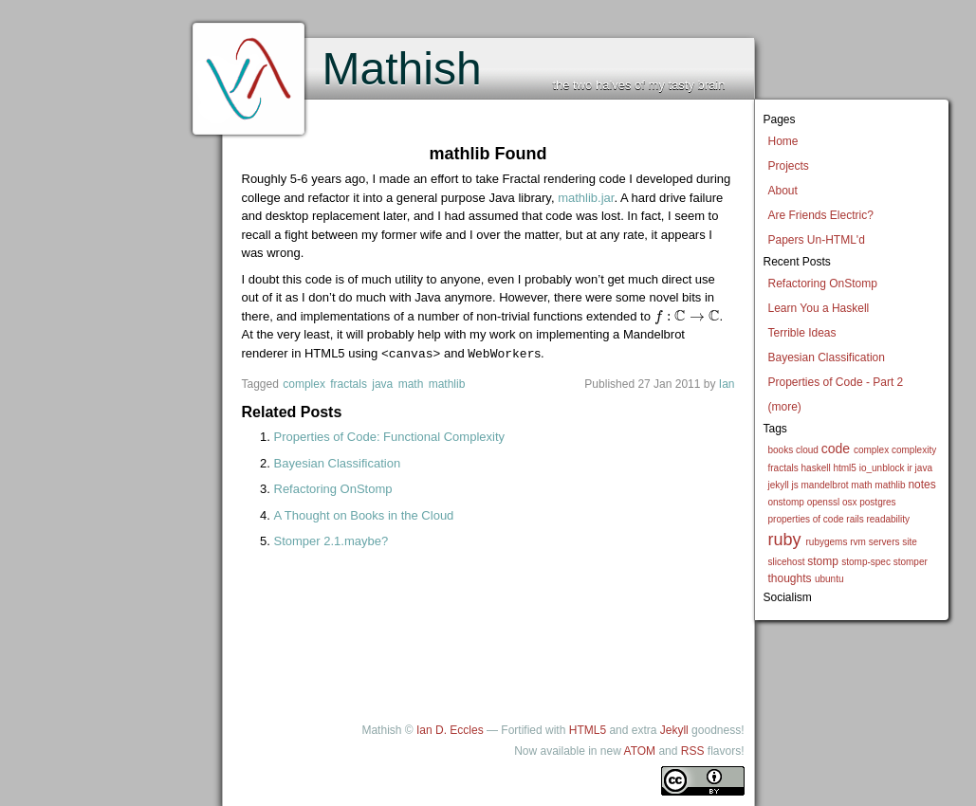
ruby (784, 539)
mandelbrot (825, 485)
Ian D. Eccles (450, 729)
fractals (783, 468)
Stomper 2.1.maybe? (331, 540)
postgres (877, 502)
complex (871, 450)
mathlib (890, 485)
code (835, 448)
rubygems (827, 542)
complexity (914, 450)
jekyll (778, 485)
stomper (910, 562)
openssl (823, 502)
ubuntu (829, 579)
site (909, 542)
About (783, 190)
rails (854, 519)
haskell (816, 468)
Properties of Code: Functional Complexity (390, 436)
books (781, 450)
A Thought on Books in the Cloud (364, 514)
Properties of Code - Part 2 (836, 382)
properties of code (806, 519)
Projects (788, 166)
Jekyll (674, 729)
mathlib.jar (586, 198)
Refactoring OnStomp (822, 283)
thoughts (790, 578)
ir (909, 468)
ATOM (640, 750)
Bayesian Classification (826, 357)
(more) (784, 406)
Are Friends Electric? (821, 215)
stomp (822, 561)
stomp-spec (866, 562)
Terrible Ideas (802, 332)
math (861, 485)
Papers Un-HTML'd (816, 240)
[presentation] (687, 316)
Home (783, 141)
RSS (693, 750)
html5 (844, 468)
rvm (858, 542)
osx (849, 502)
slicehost (786, 562)
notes (921, 484)
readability (888, 519)
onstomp (786, 502)
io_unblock (882, 468)
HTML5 (587, 729)
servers (884, 542)
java (923, 468)
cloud (807, 450)
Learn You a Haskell (819, 308)
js (795, 485)
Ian (727, 383)
